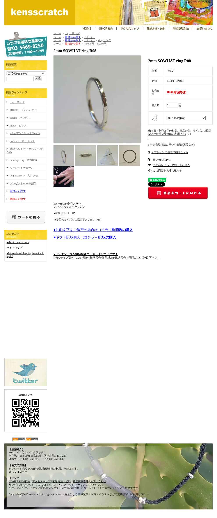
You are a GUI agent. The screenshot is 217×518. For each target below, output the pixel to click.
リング (13, 484)
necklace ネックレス (22, 141)
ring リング (17, 102)
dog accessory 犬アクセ (24, 175)
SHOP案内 (24, 481)
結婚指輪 (73, 487)
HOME (12, 481)
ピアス (52, 484)
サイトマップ (14, 247)
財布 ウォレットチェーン (96, 487)
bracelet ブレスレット (23, 109)
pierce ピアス (18, 125)
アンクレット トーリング (73, 484)
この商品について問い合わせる (171, 165)
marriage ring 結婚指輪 (23, 160)
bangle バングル (20, 117)
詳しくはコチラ (18, 471)
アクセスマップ (41, 481)
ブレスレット (26, 484)
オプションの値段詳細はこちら (169, 152)
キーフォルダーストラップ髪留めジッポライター (38, 487)
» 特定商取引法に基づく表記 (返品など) (171, 144)
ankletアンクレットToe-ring (25, 133)
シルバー (89, 37)
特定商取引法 (81, 481)
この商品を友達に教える (167, 170)
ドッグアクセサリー (126, 487)
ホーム (57, 33)
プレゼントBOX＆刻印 (23, 183)
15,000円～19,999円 (95, 43)
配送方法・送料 (61, 481)
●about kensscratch (18, 242)
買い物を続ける (162, 159)
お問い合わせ (98, 481)
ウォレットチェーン (22, 167)
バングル (41, 484)
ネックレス (96, 484)
